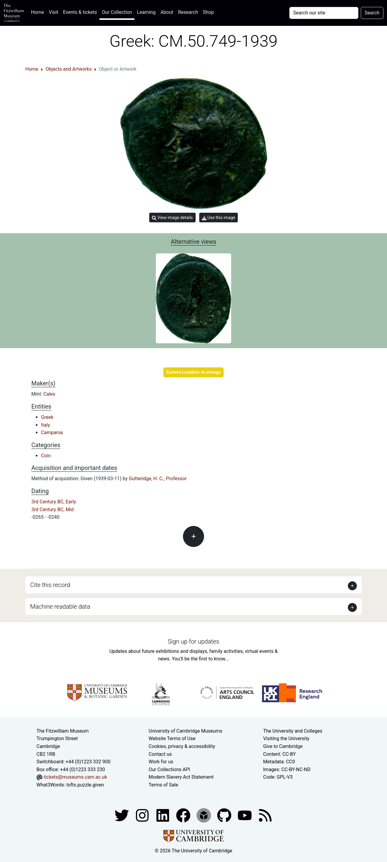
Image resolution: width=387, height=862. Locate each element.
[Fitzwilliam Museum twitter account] (122, 815)
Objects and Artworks (69, 69)
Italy (45, 425)
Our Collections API (169, 769)
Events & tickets (80, 12)
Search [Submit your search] (372, 13)
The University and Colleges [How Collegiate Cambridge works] (292, 731)
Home (38, 11)
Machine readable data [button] (60, 606)
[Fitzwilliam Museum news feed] (265, 815)
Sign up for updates (193, 641)
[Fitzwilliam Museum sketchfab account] (204, 815)
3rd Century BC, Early (53, 502)
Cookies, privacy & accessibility (182, 746)
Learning (146, 12)
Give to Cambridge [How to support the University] (283, 746)
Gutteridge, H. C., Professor (158, 478)
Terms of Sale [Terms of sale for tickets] (163, 785)
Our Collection (117, 12)
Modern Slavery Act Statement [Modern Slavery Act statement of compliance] (181, 777)
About (166, 12)
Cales (49, 394)
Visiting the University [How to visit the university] (286, 738)
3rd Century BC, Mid (52, 509)
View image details (172, 217)
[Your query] (323, 13)
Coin (46, 456)
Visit (53, 12)
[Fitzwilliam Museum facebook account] (163, 815)
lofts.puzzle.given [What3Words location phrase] (85, 785)
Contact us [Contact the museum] (160, 754)
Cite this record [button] (50, 585)
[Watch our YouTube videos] (245, 815)
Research (188, 12)
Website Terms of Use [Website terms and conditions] (172, 738)
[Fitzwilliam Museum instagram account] (143, 815)
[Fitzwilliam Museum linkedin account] (184, 815)
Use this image (218, 217)
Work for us (161, 762)
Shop (208, 12)
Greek (47, 417)
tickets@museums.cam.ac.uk (75, 777)
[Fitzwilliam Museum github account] (225, 815)
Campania (52, 432)
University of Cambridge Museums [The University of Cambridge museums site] (185, 731)
